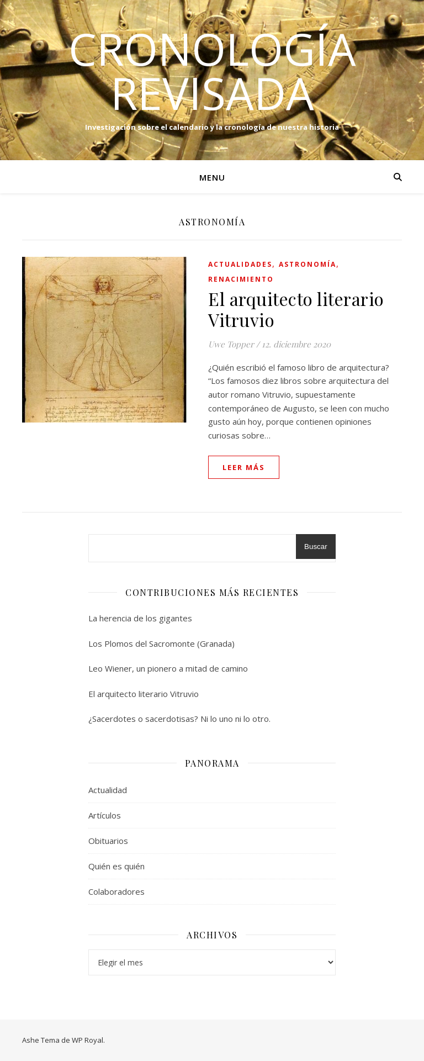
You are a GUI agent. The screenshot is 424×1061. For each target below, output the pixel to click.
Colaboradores (116, 891)
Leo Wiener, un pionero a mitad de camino (168, 668)
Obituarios (108, 840)
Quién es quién (116, 866)
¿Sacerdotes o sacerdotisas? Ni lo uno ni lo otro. (179, 718)
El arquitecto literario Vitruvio (296, 309)
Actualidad (107, 789)
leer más (243, 467)
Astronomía (307, 264)
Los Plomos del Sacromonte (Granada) (161, 643)
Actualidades (240, 264)
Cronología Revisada (212, 71)
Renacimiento (241, 279)
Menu (212, 177)
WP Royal (87, 1040)
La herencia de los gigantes (140, 618)
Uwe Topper (231, 344)
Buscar (315, 546)
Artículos (104, 815)
